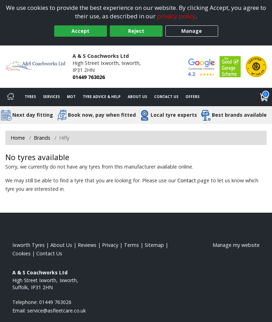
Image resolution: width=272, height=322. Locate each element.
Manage (191, 31)
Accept (80, 31)
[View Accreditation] (230, 66)
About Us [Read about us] (61, 245)
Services (51, 96)
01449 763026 (88, 77)
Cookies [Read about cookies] (21, 253)
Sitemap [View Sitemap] (154, 245)
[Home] (10, 97)
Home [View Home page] (18, 137)
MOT (71, 96)
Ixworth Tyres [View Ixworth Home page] (28, 245)
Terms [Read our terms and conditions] (131, 245)
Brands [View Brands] (42, 137)
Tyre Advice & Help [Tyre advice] (102, 96)
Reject (136, 31)
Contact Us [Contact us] (166, 96)
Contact (186, 180)
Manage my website (236, 245)
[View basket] (264, 97)
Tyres (30, 96)
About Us (137, 96)
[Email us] (56, 310)
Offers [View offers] (192, 96)
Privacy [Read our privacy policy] (110, 245)
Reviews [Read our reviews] (87, 245)
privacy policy (176, 16)
